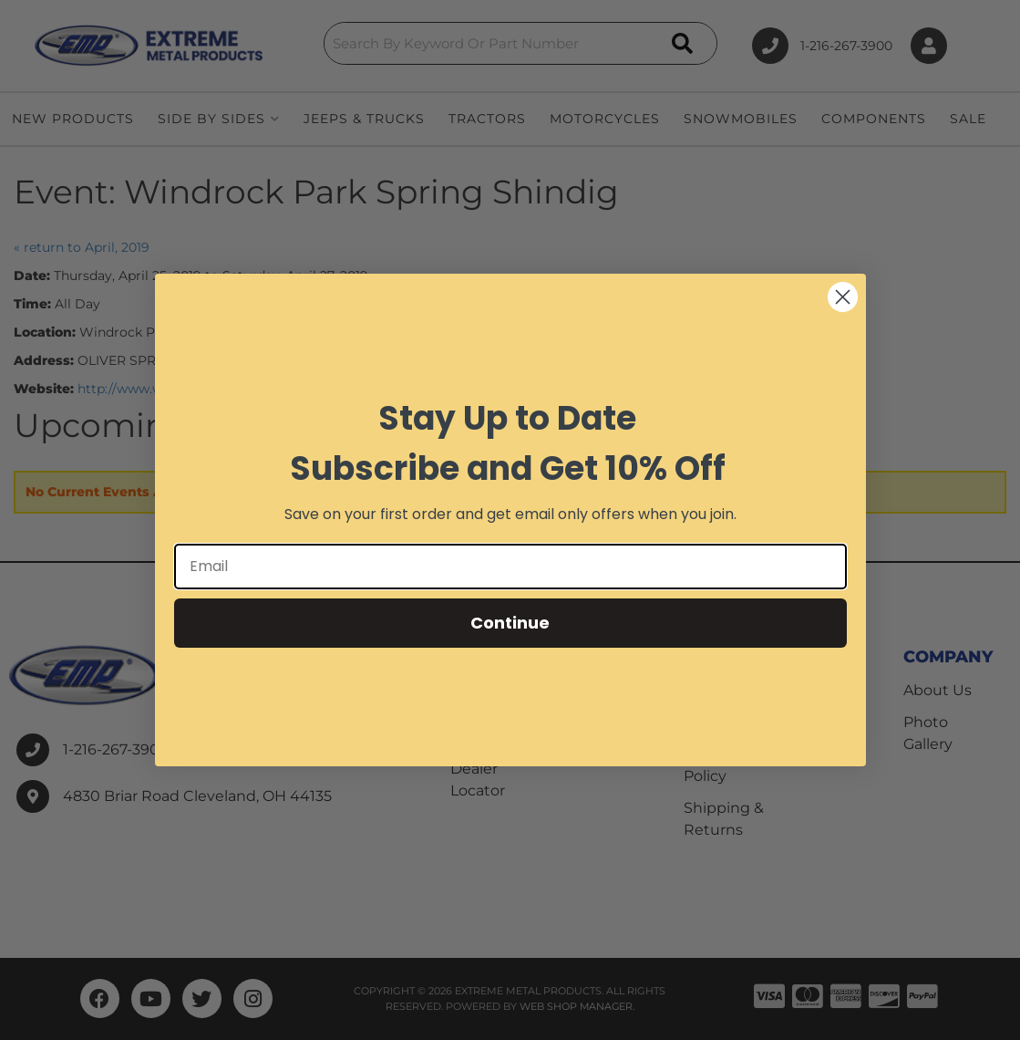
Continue (510, 622)
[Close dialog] (843, 297)
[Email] (510, 566)
